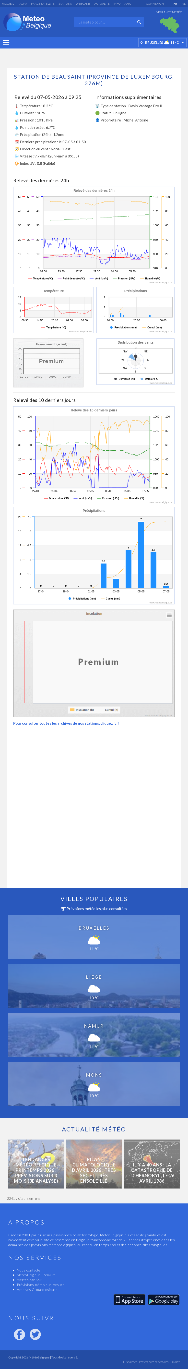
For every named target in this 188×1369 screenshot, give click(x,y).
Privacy (175, 1362)
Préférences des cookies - (154, 1362)
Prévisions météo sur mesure (40, 1285)
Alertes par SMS (30, 1280)
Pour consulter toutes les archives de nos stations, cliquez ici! (66, 723)
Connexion (155, 3)
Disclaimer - (131, 1362)
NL (184, 3)
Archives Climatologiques (37, 1289)
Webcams (83, 3)
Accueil (8, 3)
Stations (65, 3)
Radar (22, 3)
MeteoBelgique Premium (36, 1275)
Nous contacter (29, 1270)
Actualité (102, 3)
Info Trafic (122, 3)
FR (175, 3)
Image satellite (43, 3)
